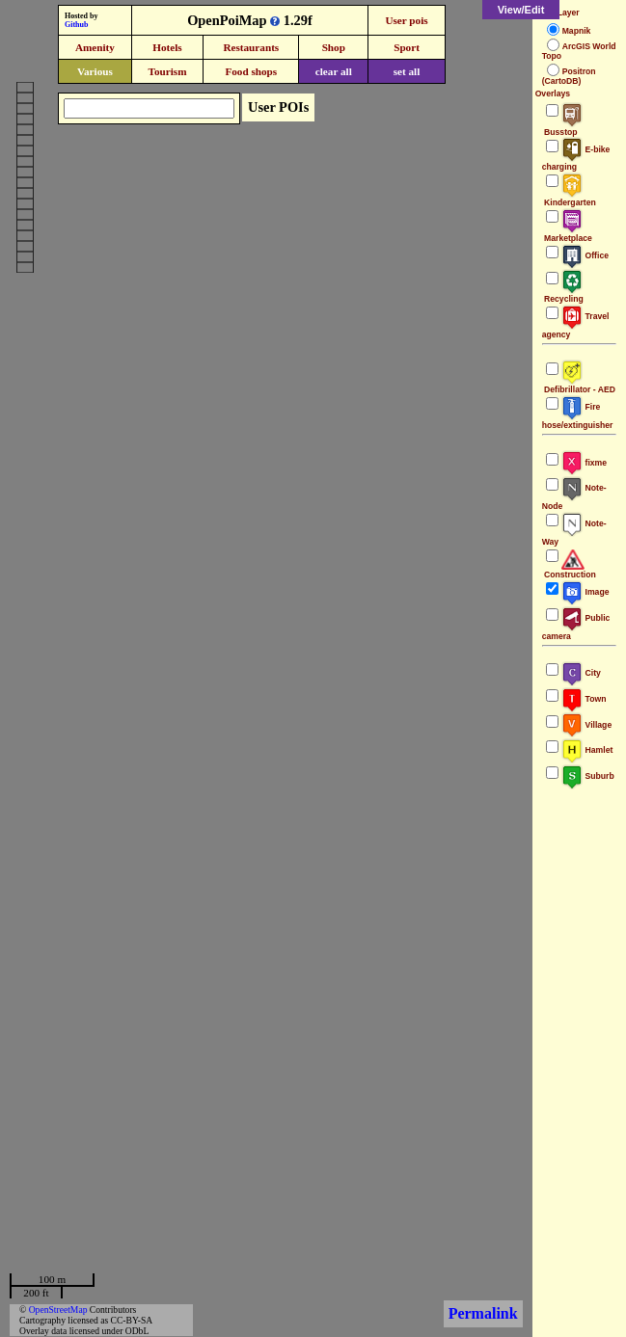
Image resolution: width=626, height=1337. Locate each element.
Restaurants (251, 47)
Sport (407, 47)
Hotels (166, 47)
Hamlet (587, 750)
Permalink (483, 1313)
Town (584, 699)
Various (95, 71)
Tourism (167, 71)
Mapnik (576, 31)
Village (586, 725)
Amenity (95, 47)
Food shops (251, 71)
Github (76, 24)
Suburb (587, 776)
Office (585, 255)
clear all (333, 71)
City (581, 673)
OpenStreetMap (58, 1309)
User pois (406, 20)
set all (407, 71)
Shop (333, 47)
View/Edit (521, 9)
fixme (584, 463)
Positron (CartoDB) (569, 76)
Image (585, 592)
